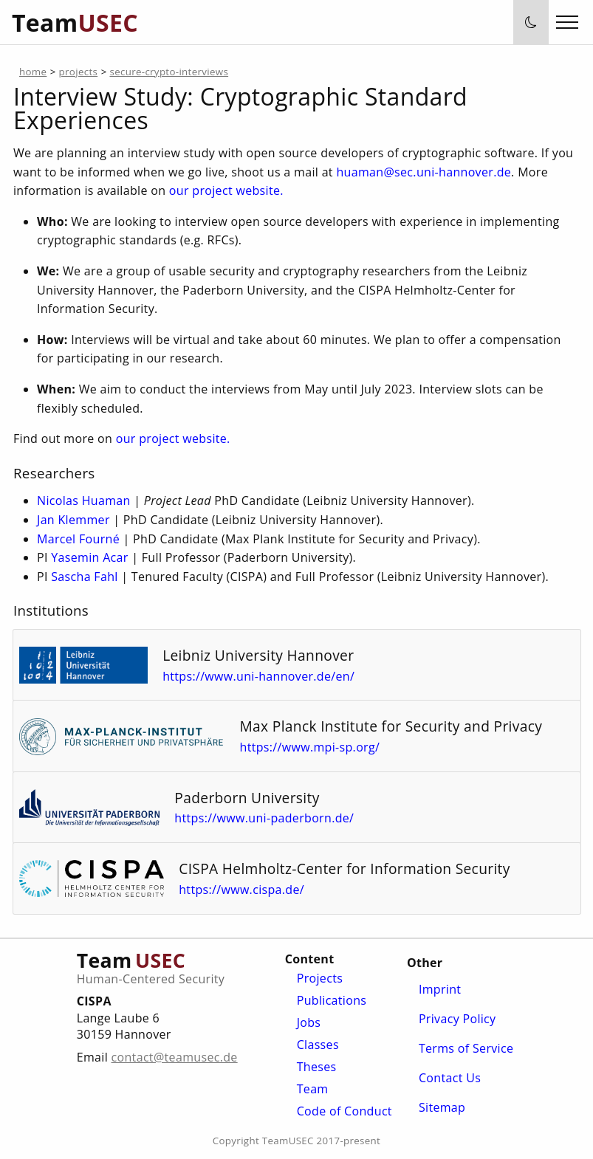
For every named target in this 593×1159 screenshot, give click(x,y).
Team (313, 1089)
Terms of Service (466, 1048)
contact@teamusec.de (175, 1057)
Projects (320, 978)
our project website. (225, 190)
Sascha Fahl (84, 576)
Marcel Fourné (78, 539)
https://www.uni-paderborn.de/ (271, 818)
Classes (318, 1044)
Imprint (440, 989)
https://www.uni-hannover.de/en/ (265, 676)
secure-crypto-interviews (168, 71)
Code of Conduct (344, 1111)
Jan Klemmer (73, 520)
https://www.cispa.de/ (249, 889)
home (33, 71)
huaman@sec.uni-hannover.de (423, 172)
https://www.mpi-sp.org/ (316, 747)
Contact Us (450, 1078)
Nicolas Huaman (84, 500)
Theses (317, 1067)
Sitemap (442, 1107)
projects (77, 71)
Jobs (309, 1022)
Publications (332, 1000)
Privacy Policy (457, 1019)
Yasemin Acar (89, 557)
